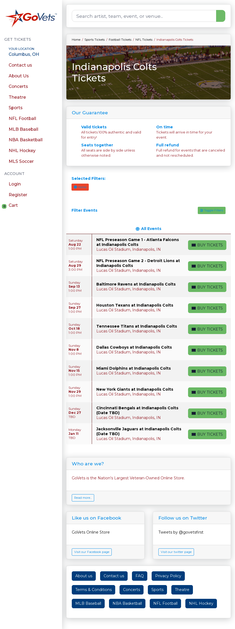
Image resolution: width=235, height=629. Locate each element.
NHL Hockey (201, 603)
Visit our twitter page (176, 552)
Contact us (114, 575)
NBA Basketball (127, 603)
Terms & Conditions (93, 589)
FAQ (139, 575)
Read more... (83, 498)
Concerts (131, 589)
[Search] (144, 16)
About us (83, 575)
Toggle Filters (211, 210)
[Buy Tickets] (207, 245)
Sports (157, 589)
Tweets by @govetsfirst (180, 532)
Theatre (182, 589)
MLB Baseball (88, 603)
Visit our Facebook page (91, 552)
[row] (148, 244)
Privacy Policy (168, 575)
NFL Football (165, 603)
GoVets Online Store (91, 532)
